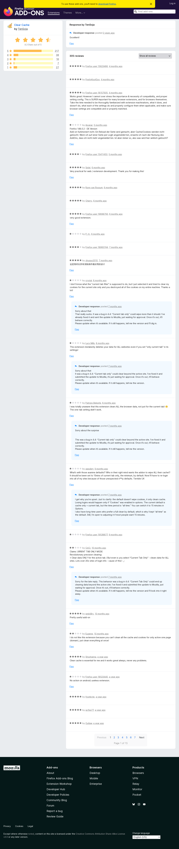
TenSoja (23, 28)
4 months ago (115, 66)
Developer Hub (56, 789)
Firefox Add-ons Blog (60, 778)
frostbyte (90, 697)
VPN (135, 778)
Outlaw (88, 723)
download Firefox (107, 4)
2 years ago (109, 33)
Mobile (94, 778)
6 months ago (98, 167)
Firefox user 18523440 (96, 677)
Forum (50, 805)
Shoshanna (90, 657)
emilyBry (89, 613)
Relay (135, 783)
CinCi (87, 548)
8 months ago (100, 280)
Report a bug (55, 811)
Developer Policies (58, 794)
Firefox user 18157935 (96, 92)
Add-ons (52, 767)
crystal (88, 280)
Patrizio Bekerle (93, 403)
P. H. (87, 234)
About (50, 772)
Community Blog (57, 800)
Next (141, 737)
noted (31, 834)
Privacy (7, 826)
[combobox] (154, 12)
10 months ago (99, 548)
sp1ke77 (89, 710)
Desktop (95, 772)
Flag (72, 43)
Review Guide (55, 816)
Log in (172, 3)
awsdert (89, 469)
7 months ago (116, 247)
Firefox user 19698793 (96, 214)
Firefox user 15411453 (96, 154)
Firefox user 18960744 (96, 247)
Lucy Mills (90, 343)
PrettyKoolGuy (92, 79)
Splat (87, 167)
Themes (67, 12)
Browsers (138, 772)
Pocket (136, 794)
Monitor (137, 789)
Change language (141, 833)
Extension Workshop (59, 783)
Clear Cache (21, 24)
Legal (30, 826)
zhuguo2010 (91, 260)
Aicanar (89, 125)
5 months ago (100, 125)
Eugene (89, 633)
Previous (101, 737)
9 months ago (101, 469)
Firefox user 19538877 (96, 534)
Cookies (19, 826)
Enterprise (96, 783)
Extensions (54, 12)
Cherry (88, 200)
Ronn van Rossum (94, 187)
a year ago (102, 657)
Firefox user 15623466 (96, 66)
